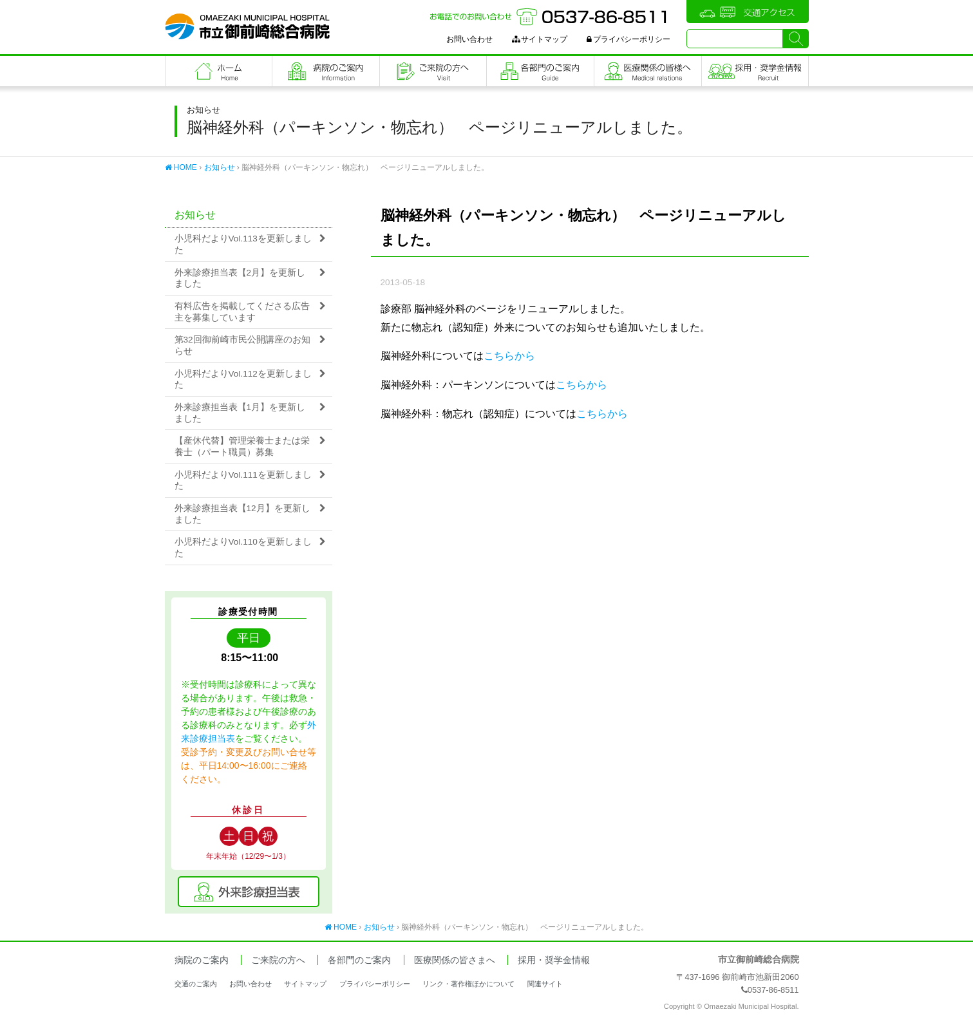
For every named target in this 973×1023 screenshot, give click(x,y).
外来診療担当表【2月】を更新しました (240, 278)
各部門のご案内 (540, 71)
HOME (181, 167)
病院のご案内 (325, 71)
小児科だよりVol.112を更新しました (243, 379)
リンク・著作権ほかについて (468, 984)
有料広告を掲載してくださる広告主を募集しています (242, 312)
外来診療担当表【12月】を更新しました (242, 514)
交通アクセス (747, 11)
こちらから (509, 355)
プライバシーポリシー (628, 39)
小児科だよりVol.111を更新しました (243, 480)
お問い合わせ (469, 39)
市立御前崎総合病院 (247, 26)
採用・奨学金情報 (554, 960)
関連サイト (545, 984)
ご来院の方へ (433, 71)
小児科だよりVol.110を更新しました (243, 547)
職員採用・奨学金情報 (755, 71)
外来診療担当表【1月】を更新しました (240, 413)
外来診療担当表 (248, 891)
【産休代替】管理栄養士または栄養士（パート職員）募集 (242, 446)
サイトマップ (539, 39)
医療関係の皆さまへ (647, 71)
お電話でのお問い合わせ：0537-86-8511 (550, 17)
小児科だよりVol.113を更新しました (243, 244)
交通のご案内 (196, 984)
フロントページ (218, 71)
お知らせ (219, 167)
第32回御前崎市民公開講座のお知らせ (242, 345)
